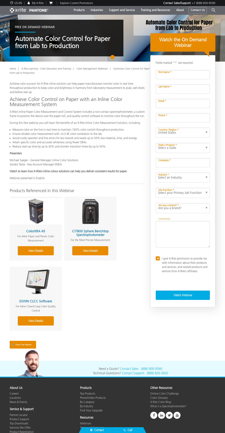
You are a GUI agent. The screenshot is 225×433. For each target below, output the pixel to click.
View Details (30, 253)
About (180, 10)
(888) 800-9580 (151, 348)
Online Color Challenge (164, 372)
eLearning (86, 415)
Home (13, 68)
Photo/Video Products (93, 377)
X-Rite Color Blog (160, 381)
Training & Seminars (92, 406)
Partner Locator (19, 394)
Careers (14, 372)
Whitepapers (87, 419)
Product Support (19, 398)
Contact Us (198, 10)
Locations (15, 377)
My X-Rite (37, 3)
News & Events (18, 381)
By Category (87, 381)
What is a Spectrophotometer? (168, 385)
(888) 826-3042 (157, 352)
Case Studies (87, 410)
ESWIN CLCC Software (120, 226)
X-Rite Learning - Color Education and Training (46, 68)
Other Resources (161, 367)
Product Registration (22, 410)
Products (79, 10)
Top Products (87, 372)
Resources (86, 397)
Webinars (85, 402)
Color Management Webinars (92, 68)
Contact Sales (129, 348)
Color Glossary (159, 377)
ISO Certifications (20, 419)
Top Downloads (19, 402)
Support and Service (122, 10)
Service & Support (22, 388)
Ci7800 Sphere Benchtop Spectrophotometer (75, 229)
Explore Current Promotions (76, 3)
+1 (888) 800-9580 (203, 3)
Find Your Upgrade (91, 389)
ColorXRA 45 (30, 226)
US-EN (18, 3)
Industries (97, 10)
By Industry (86, 385)
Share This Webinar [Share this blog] (21, 324)
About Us (16, 367)
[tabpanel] (112, 38)
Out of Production (20, 415)
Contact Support (133, 352)
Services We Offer (20, 406)
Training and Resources (155, 10)
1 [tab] (113, 58)
